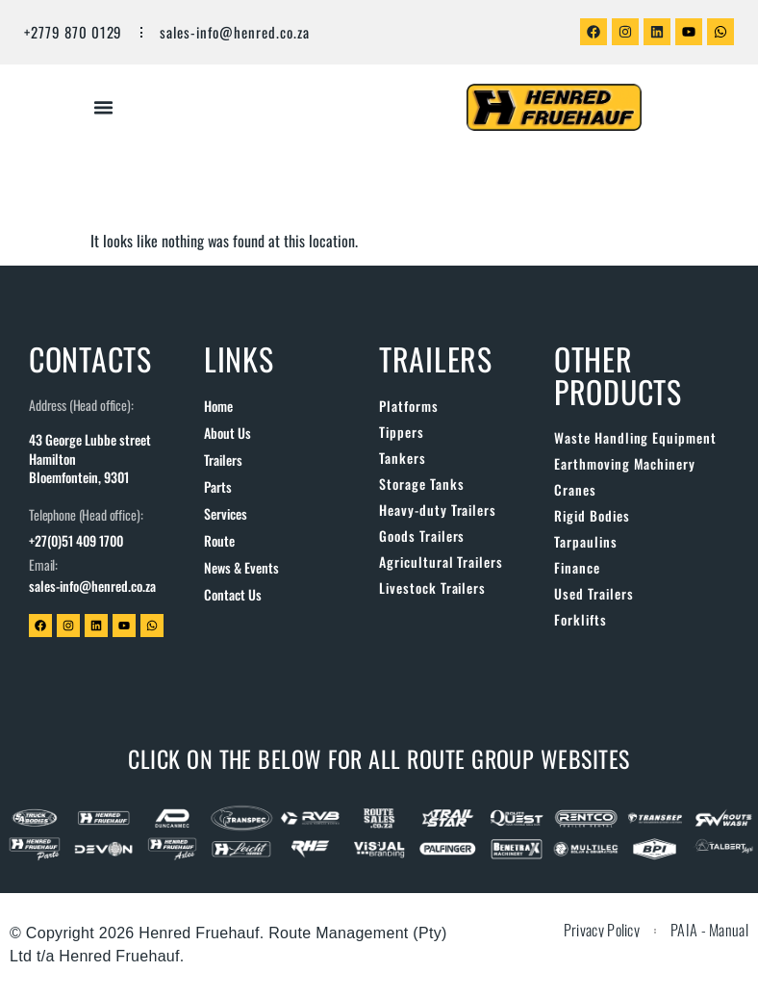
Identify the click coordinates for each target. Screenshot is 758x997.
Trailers (223, 459)
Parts (218, 486)
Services (225, 513)
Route (219, 540)
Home (218, 406)
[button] (103, 107)
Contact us (233, 594)
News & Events (241, 567)
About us (227, 432)
